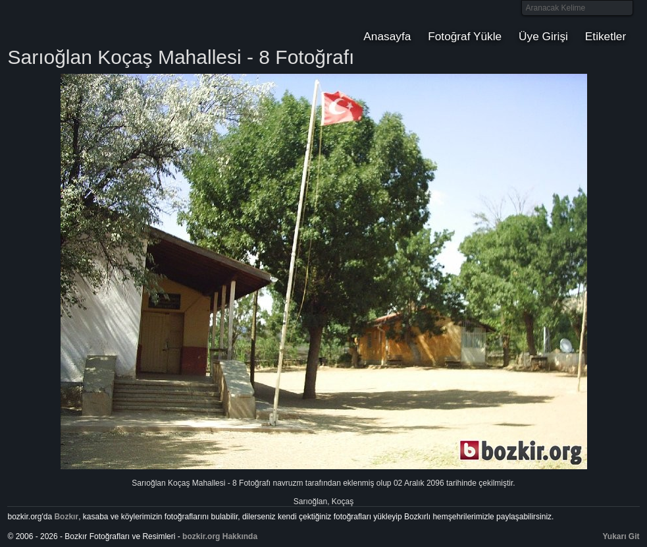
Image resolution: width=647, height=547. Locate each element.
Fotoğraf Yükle (465, 36)
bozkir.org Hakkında (219, 536)
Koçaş (342, 501)
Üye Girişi (543, 36)
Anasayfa (387, 36)
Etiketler (605, 36)
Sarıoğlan (310, 501)
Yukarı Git (621, 536)
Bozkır (96, 23)
